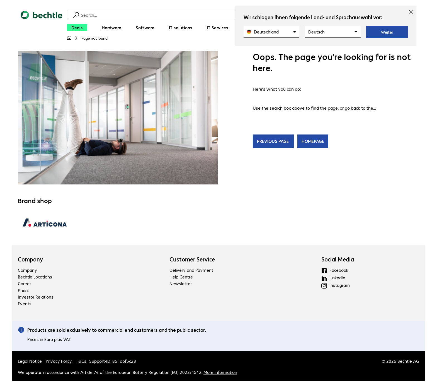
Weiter (387, 32)
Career (24, 284)
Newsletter (180, 284)
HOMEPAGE (313, 142)
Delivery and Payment (191, 271)
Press (23, 291)
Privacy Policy (59, 362)
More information (220, 373)
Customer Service (192, 260)
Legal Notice (30, 362)
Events (24, 304)
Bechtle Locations (35, 277)
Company (30, 260)
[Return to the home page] (41, 28)
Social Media (337, 260)
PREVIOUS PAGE (273, 142)
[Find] (222, 15)
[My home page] (69, 37)
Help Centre (181, 277)
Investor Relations (36, 298)
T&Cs (81, 362)
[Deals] (77, 27)
